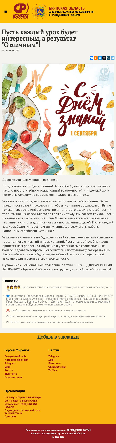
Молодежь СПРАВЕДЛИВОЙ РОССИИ (21, 405)
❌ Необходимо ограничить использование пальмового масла (44, 311)
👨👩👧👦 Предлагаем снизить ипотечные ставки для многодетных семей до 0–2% (57, 289)
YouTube (53, 370)
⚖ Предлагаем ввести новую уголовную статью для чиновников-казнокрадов (54, 317)
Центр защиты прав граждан (21, 400)
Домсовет (10, 416)
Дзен (7, 366)
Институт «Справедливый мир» (23, 397)
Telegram (10, 363)
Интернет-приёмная (16, 359)
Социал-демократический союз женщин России (22, 411)
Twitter (9, 370)
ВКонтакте (11, 373)
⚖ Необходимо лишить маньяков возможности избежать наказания (48, 323)
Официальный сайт (15, 356)
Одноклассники (13, 377)
